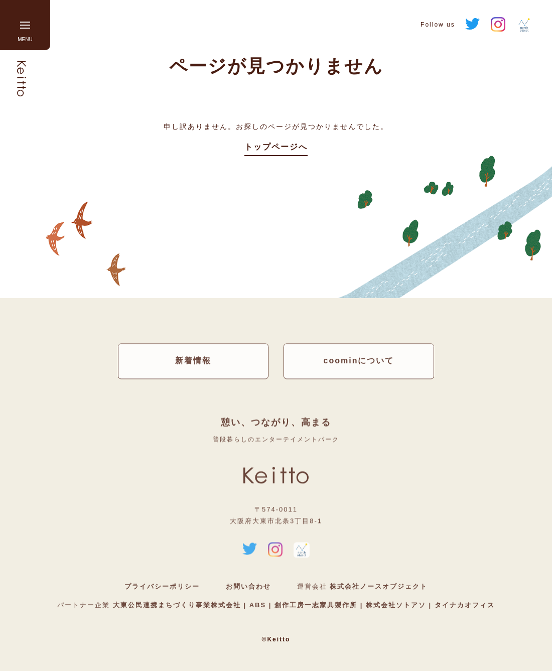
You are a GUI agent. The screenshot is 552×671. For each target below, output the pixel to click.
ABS (257, 605)
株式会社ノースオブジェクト (379, 587)
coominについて (359, 361)
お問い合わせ (248, 587)
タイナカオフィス (463, 605)
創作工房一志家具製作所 (315, 605)
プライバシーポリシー (162, 587)
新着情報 (193, 361)
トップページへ (276, 147)
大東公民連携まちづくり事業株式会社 (178, 605)
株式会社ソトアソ (396, 605)
